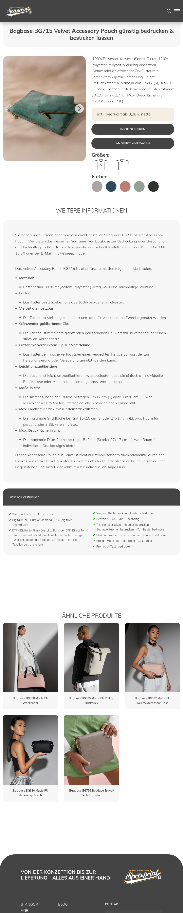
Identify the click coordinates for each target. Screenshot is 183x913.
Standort (30, 904)
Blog (63, 904)
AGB (24, 910)
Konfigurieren (132, 129)
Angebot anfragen (133, 143)
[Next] (79, 108)
